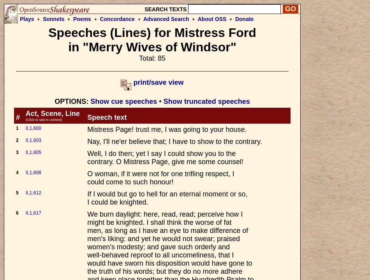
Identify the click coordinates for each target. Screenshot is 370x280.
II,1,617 (33, 213)
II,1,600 (33, 128)
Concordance (117, 19)
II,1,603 (33, 140)
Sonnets (53, 19)
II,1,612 (33, 193)
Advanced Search (166, 19)
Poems (82, 19)
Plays (27, 19)
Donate (244, 19)
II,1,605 (33, 152)
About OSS (212, 19)
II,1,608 (33, 172)
